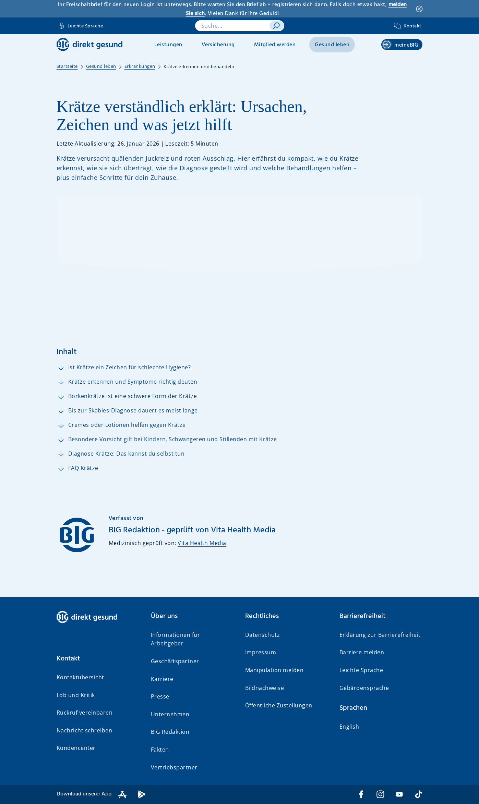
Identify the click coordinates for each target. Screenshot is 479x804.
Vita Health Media (202, 543)
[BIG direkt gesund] (89, 44)
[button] (98, 658)
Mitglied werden (275, 44)
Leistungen (168, 44)
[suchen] (276, 25)
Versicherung (218, 44)
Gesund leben (332, 44)
